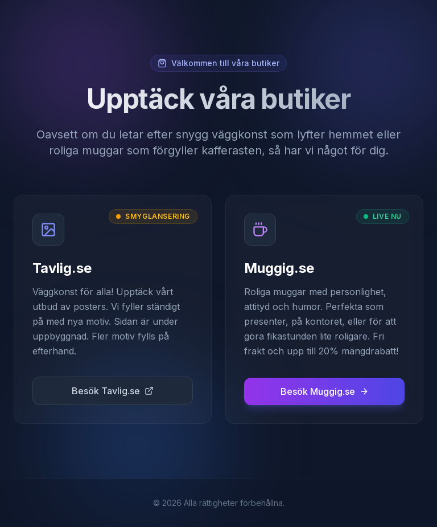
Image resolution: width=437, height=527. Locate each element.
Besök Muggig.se (325, 391)
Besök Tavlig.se (113, 391)
